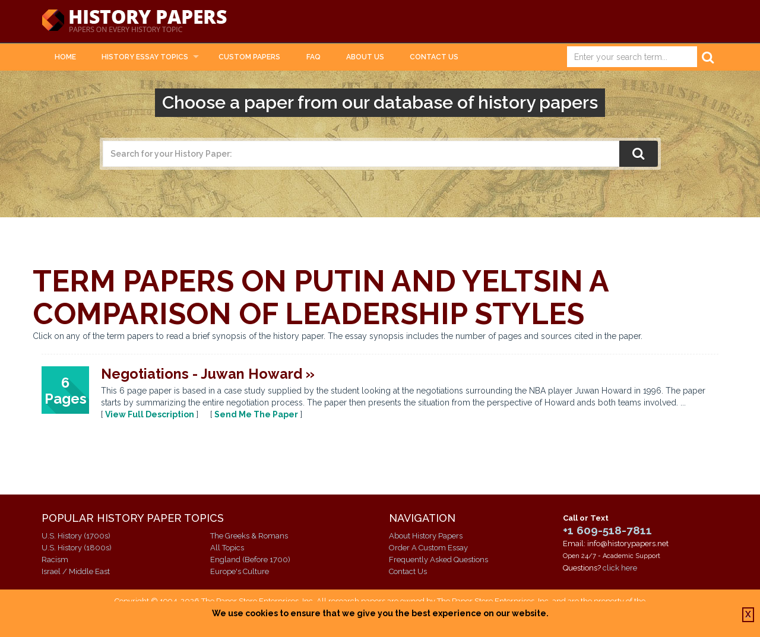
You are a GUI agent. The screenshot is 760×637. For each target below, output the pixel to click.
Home (65, 57)
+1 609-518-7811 (607, 530)
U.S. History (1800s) (77, 547)
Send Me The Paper (256, 414)
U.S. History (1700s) (76, 535)
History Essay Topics (145, 57)
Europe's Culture (239, 571)
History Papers (134, 21)
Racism (55, 559)
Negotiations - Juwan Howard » (208, 374)
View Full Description (149, 414)
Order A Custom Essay (428, 547)
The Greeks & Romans (249, 535)
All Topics (227, 547)
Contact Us (434, 57)
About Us (365, 57)
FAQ (313, 57)
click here (620, 567)
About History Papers (426, 535)
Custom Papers (249, 57)
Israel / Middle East (76, 571)
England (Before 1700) (250, 559)
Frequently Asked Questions (438, 559)
